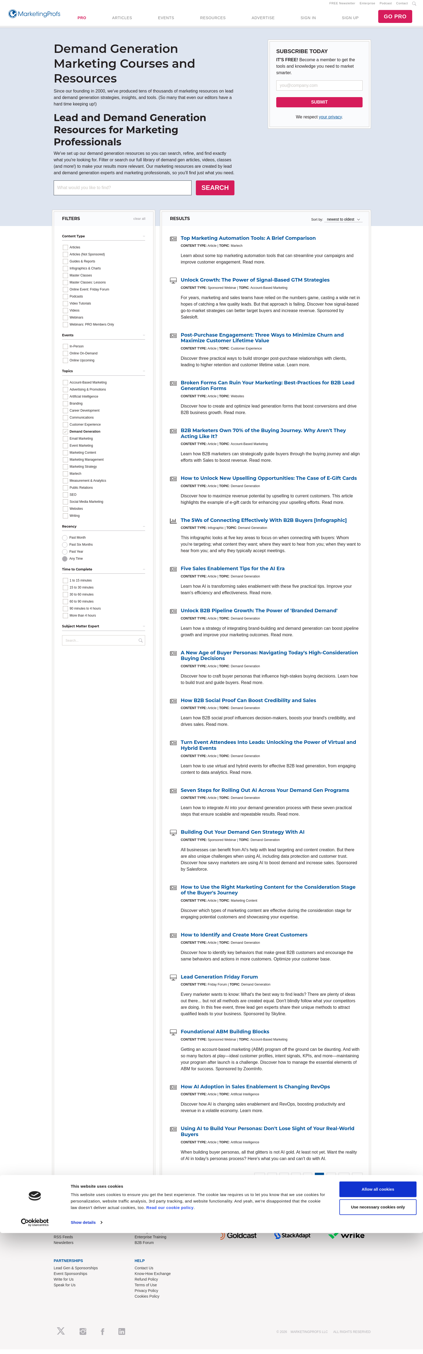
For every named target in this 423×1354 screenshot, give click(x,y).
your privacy (330, 121)
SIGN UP (350, 20)
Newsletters (63, 1247)
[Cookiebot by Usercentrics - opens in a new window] (35, 1343)
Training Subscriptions (153, 1236)
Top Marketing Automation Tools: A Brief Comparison (248, 243)
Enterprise (367, 5)
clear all (139, 223)
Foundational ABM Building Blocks (225, 1036)
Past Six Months (81, 549)
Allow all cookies (378, 1310)
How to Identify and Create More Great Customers (244, 939)
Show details (83, 1343)
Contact (402, 5)
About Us (61, 1236)
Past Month (77, 542)
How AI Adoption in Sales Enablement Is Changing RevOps (255, 1091)
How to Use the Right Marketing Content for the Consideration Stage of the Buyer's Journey (268, 895)
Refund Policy (146, 1284)
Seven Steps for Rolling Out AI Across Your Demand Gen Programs (265, 795)
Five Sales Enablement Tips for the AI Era (233, 573)
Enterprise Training (150, 1242)
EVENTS (166, 20)
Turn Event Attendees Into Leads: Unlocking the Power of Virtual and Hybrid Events (268, 750)
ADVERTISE (263, 20)
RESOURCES (213, 20)
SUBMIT (319, 106)
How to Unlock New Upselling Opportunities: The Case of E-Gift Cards (269, 483)
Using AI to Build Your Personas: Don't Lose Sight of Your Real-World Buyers (267, 1136)
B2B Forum (144, 1247)
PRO (81, 20)
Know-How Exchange (153, 1278)
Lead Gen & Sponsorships (76, 1272)
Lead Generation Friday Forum (219, 981)
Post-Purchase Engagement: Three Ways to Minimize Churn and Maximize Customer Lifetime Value (262, 342)
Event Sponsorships (70, 1278)
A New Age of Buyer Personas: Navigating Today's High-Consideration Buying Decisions (269, 660)
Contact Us (144, 1272)
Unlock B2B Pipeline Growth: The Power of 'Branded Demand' (259, 615)
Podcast (386, 5)
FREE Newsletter (342, 5)
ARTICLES (122, 20)
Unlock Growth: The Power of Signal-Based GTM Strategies (255, 285)
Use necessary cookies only (378, 1327)
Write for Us (64, 1284)
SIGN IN (308, 20)
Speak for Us (65, 1289)
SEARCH (215, 192)
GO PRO (395, 19)
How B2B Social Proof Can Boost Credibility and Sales (248, 705)
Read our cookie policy (169, 1328)
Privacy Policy (146, 1295)
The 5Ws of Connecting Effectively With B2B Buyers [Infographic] (264, 525)
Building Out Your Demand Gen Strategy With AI (243, 837)
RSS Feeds (63, 1242)
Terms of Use (146, 1289)
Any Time (76, 563)
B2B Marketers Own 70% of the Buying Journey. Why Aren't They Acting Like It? (263, 438)
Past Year (76, 556)
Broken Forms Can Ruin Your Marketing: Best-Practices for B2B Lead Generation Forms (267, 390)
